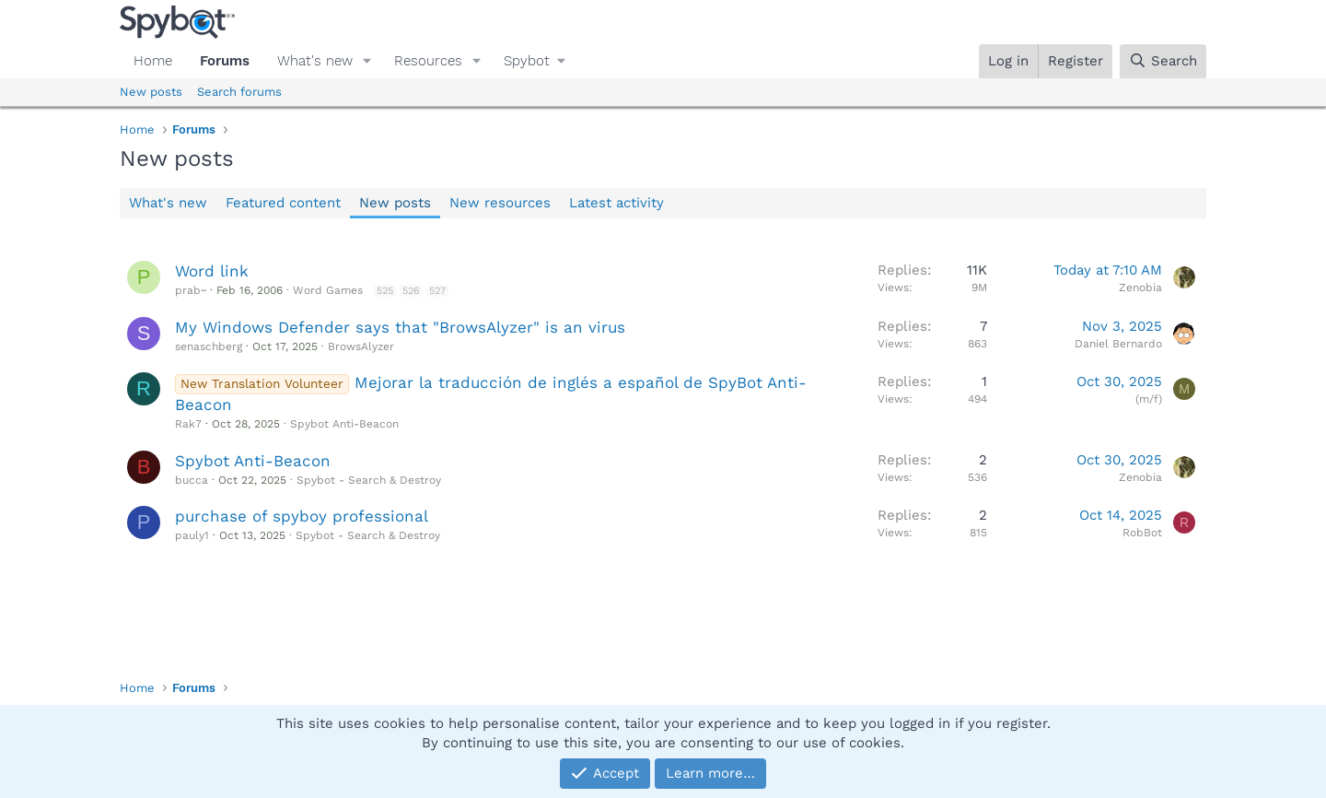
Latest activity (616, 202)
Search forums (239, 92)
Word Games (328, 290)
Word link (212, 271)
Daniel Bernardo (1118, 343)
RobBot (1142, 532)
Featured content (283, 202)
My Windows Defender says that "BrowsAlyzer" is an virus (400, 327)
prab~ (190, 290)
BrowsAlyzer (361, 346)
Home (153, 61)
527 (437, 291)
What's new (315, 61)
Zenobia (1140, 287)
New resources (500, 202)
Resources (428, 61)
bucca (191, 480)
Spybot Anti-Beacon (344, 423)
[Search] (1163, 61)
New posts (151, 92)
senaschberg (208, 346)
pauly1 (192, 535)
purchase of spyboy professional (301, 516)
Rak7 (188, 423)
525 (385, 291)
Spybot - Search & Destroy (369, 480)
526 (411, 291)
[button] (367, 61)
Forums (225, 61)
